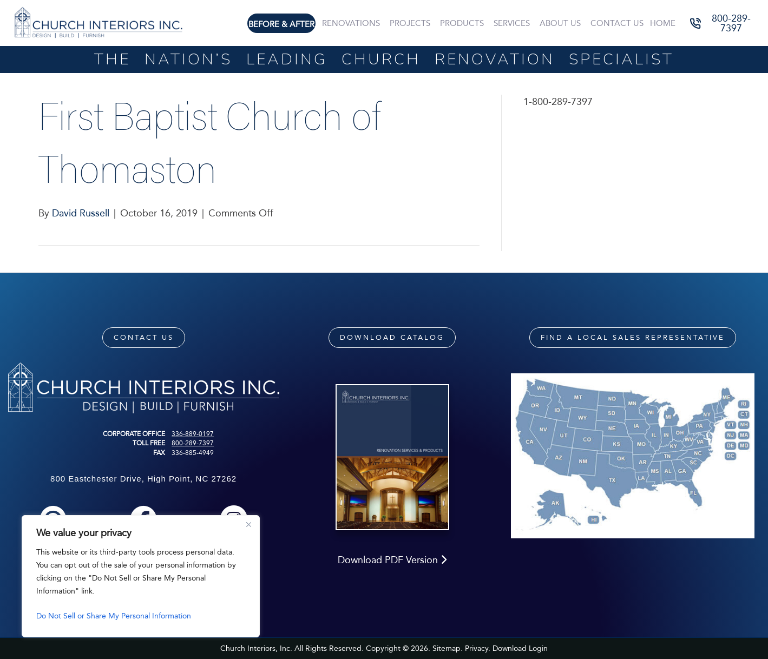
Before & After (281, 24)
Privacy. (477, 648)
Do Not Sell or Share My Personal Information (113, 616)
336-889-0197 (193, 434)
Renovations (351, 23)
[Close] (248, 524)
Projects (410, 23)
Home (662, 23)
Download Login (520, 648)
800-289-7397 (193, 443)
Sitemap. (447, 648)
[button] (723, 23)
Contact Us (617, 23)
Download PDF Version (392, 560)
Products (462, 23)
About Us (560, 23)
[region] (141, 576)
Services (512, 23)
